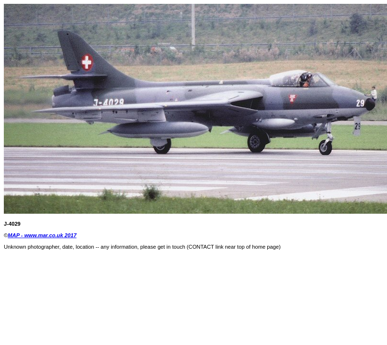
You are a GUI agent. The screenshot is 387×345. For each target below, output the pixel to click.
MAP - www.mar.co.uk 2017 (42, 235)
